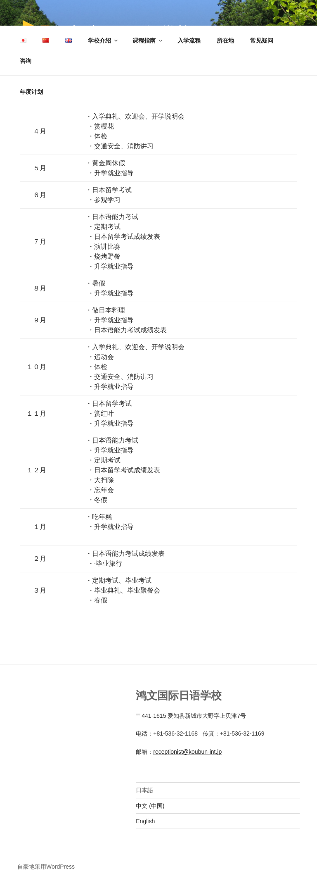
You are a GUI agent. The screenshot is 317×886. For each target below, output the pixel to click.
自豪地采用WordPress (46, 866)
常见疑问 (261, 40)
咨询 (25, 60)
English (145, 821)
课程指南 (147, 40)
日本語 (144, 790)
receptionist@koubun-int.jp (187, 751)
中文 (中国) (150, 806)
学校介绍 (103, 40)
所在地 (225, 40)
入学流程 (189, 40)
